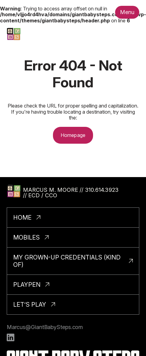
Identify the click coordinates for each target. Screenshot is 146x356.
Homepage (73, 135)
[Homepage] (14, 34)
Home (22, 217)
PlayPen (26, 284)
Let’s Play (29, 304)
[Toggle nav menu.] (127, 12)
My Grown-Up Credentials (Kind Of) (67, 261)
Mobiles (26, 237)
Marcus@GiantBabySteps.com (45, 327)
